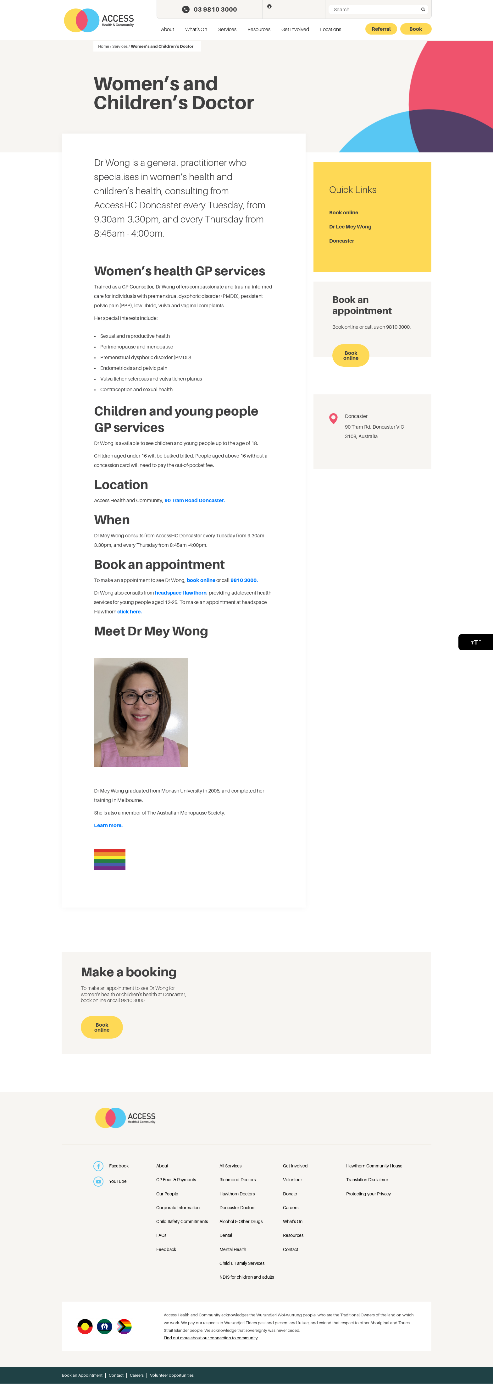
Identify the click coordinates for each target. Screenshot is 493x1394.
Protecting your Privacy (368, 1193)
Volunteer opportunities (172, 1375)
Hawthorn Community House (374, 1165)
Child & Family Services (241, 1263)
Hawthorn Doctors (237, 1193)
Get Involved (295, 29)
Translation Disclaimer (367, 1179)
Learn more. (109, 825)
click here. (129, 611)
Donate (290, 1193)
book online (201, 580)
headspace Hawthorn (181, 593)
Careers (290, 1207)
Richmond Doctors (237, 1179)
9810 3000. (244, 580)
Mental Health (232, 1249)
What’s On (196, 29)
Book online (343, 212)
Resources (258, 29)
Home (103, 46)
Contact (290, 1249)
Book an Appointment (82, 1375)
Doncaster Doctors (237, 1207)
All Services (230, 1165)
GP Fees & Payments (176, 1179)
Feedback (166, 1249)
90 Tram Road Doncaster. (194, 500)
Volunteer (292, 1179)
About (167, 29)
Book (415, 29)
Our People (167, 1193)
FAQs (161, 1235)
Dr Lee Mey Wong (350, 226)
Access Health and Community (99, 20)
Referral (381, 29)
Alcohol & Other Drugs (241, 1221)
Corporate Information (178, 1207)
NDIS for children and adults (246, 1277)
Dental (225, 1235)
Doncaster (341, 241)
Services (227, 29)
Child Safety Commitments (182, 1221)
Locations (330, 29)
